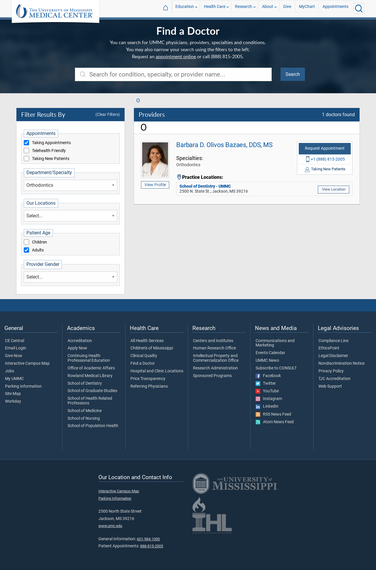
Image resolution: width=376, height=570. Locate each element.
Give (287, 8)
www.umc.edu (110, 526)
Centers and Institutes (213, 341)
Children (39, 242)
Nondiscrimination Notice (341, 363)
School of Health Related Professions (90, 401)
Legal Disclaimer (333, 356)
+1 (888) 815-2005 (328, 159)
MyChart (307, 8)
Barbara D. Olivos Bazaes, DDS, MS (224, 144)
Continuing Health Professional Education (89, 358)
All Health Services (147, 341)
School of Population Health (93, 426)
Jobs (9, 371)
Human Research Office (214, 348)
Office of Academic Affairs (91, 368)
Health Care (214, 8)
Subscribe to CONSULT (276, 368)
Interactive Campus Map (27, 363)
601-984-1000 (148, 539)
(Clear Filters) (107, 114)
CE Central (14, 341)
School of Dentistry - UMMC (205, 186)
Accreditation (80, 341)
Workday (13, 401)
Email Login (15, 348)
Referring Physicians (149, 386)
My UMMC (14, 378)
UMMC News (267, 360)
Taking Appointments (51, 143)
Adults (38, 250)
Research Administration (215, 368)
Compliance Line (333, 341)
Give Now (13, 356)
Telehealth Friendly (49, 151)
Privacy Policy (331, 371)
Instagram (269, 398)
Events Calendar (270, 353)
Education (184, 8)
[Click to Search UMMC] (359, 8)
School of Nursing (84, 418)
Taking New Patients (50, 158)
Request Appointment (325, 148)
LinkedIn (267, 406)
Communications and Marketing (275, 343)
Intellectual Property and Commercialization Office (216, 358)
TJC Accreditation (334, 378)
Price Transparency (147, 378)
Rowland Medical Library (90, 376)
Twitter (266, 383)
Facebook (268, 376)
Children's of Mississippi (151, 348)
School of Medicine (85, 411)
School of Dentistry (85, 383)
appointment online (176, 56)
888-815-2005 (151, 546)
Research (243, 8)
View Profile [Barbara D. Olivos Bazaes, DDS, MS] (155, 184)
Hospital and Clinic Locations (156, 371)
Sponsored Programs (212, 376)
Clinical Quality (143, 356)
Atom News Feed (275, 422)
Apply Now (77, 348)
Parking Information (23, 386)
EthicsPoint (328, 348)
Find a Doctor (142, 363)
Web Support (330, 386)
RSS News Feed (273, 414)
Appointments (335, 8)
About (267, 8)
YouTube (267, 391)
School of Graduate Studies (92, 391)
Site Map (13, 393)
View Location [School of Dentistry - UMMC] (333, 189)
